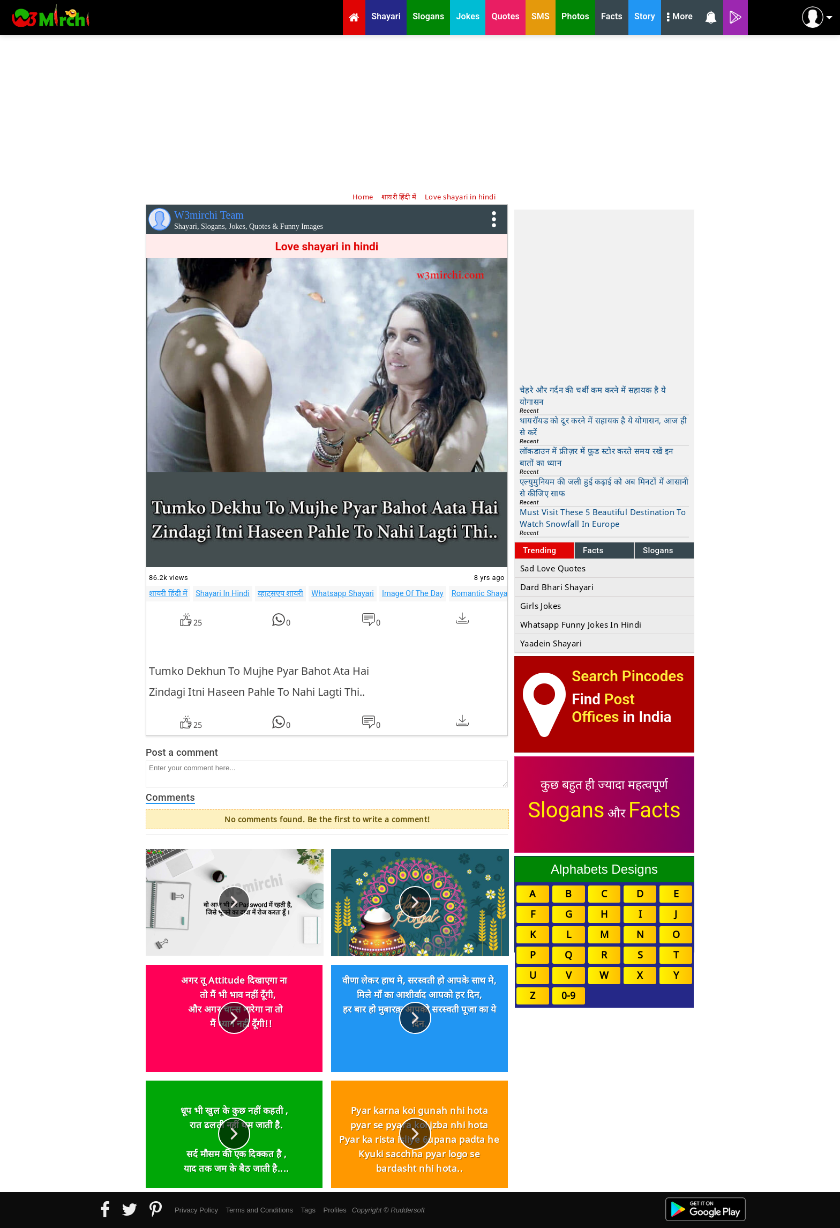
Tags (308, 1210)
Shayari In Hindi (223, 593)
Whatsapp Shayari (342, 593)
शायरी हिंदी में (168, 593)
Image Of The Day (413, 593)
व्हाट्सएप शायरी (281, 593)
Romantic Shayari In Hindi (496, 593)
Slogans (658, 550)
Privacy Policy (196, 1210)
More (680, 18)
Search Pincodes (628, 676)
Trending (540, 550)
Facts (593, 550)
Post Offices (603, 708)
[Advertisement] (420, 113)
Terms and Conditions (259, 1210)
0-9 (568, 995)
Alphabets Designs (604, 869)
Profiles (334, 1210)
